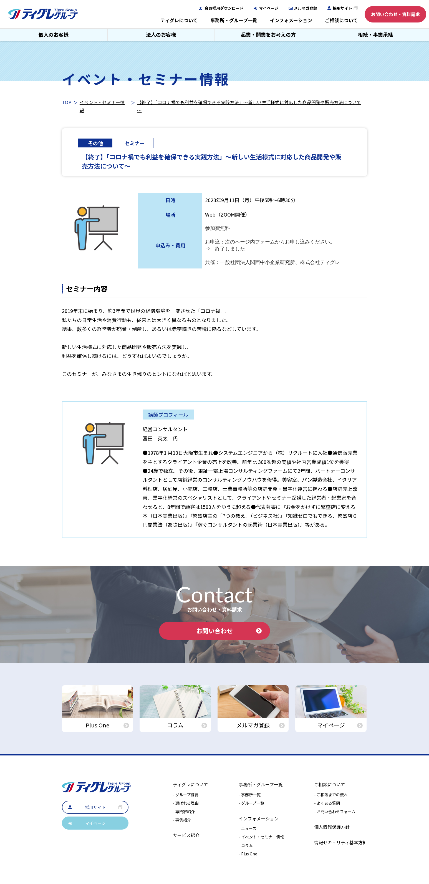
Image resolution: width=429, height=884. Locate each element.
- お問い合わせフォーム (334, 811)
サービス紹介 (186, 835)
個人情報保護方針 (332, 826)
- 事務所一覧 (250, 794)
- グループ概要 (185, 794)
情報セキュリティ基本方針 (340, 842)
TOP (66, 102)
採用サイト (342, 8)
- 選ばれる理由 (186, 803)
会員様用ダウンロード (224, 8)
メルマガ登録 (305, 8)
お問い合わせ (229, 630)
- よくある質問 (327, 803)
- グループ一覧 (251, 803)
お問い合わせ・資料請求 (395, 14)
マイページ (268, 8)
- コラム (246, 845)
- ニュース (247, 828)
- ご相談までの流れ (331, 794)
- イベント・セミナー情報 (261, 837)
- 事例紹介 (182, 820)
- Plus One (248, 854)
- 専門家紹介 (184, 811)
